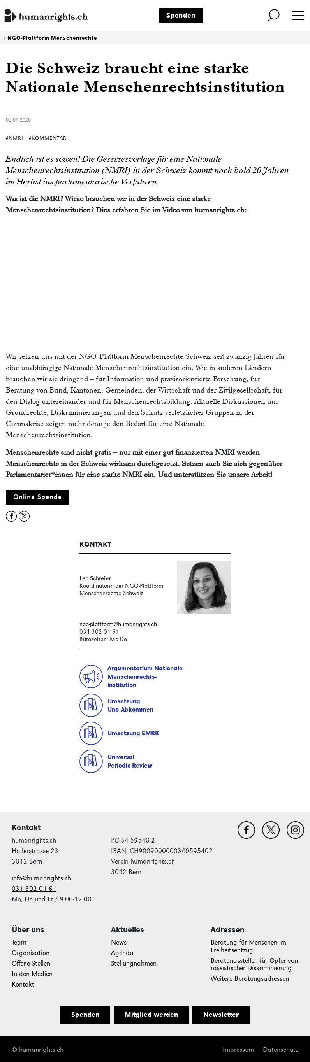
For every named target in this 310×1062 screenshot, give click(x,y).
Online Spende (37, 497)
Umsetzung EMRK (133, 733)
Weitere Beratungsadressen (250, 978)
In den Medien (32, 974)
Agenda (122, 953)
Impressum (238, 1050)
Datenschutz (280, 1050)
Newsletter (221, 1014)
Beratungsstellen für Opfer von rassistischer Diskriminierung (254, 965)
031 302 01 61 (34, 889)
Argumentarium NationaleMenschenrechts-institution (145, 676)
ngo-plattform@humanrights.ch (118, 623)
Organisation (30, 953)
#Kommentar (48, 138)
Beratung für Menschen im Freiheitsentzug (248, 946)
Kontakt (23, 984)
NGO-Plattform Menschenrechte (52, 38)
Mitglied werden (151, 1014)
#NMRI (14, 138)
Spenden (181, 15)
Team (19, 942)
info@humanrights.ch (41, 878)
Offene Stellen (31, 963)
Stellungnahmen (134, 963)
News (119, 942)
